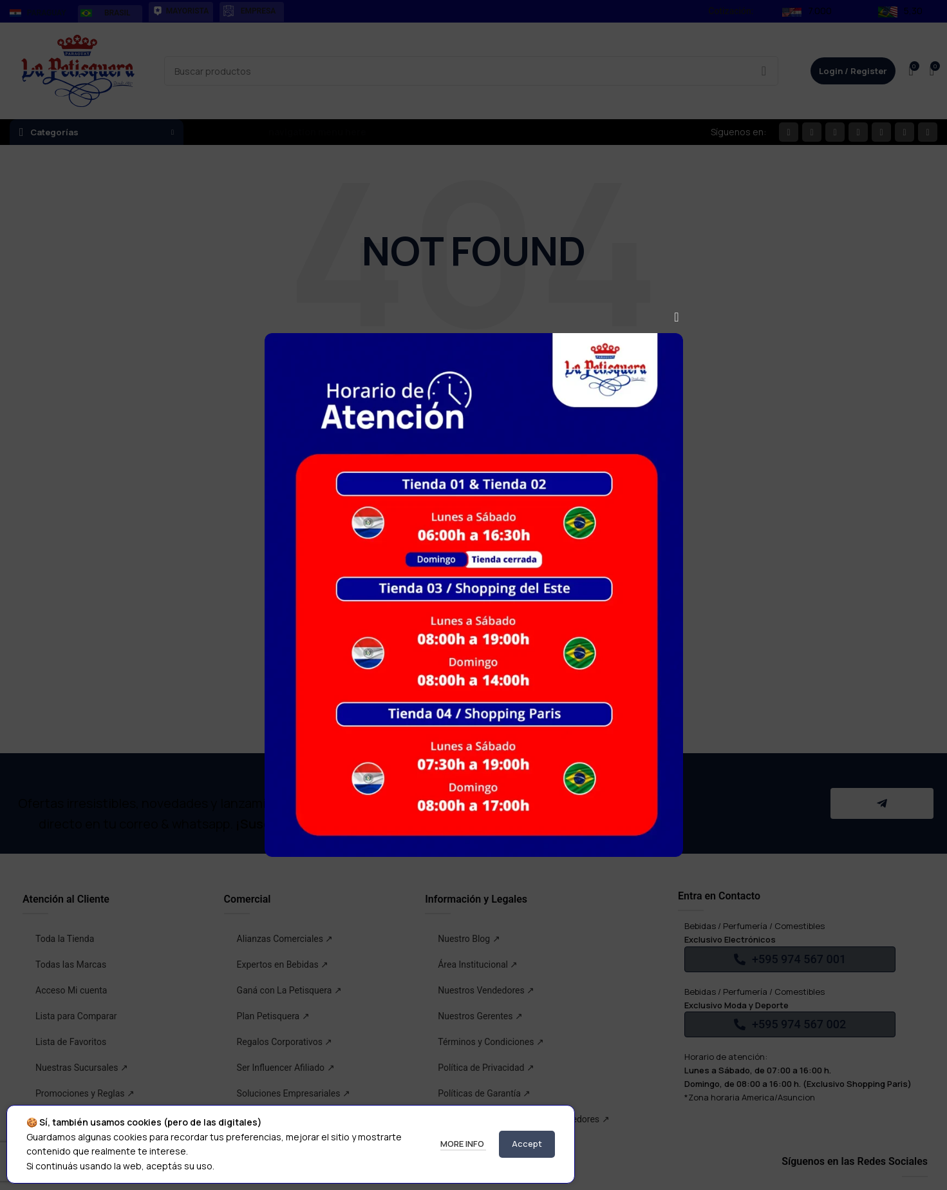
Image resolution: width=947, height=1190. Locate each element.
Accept (527, 1143)
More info (463, 1143)
